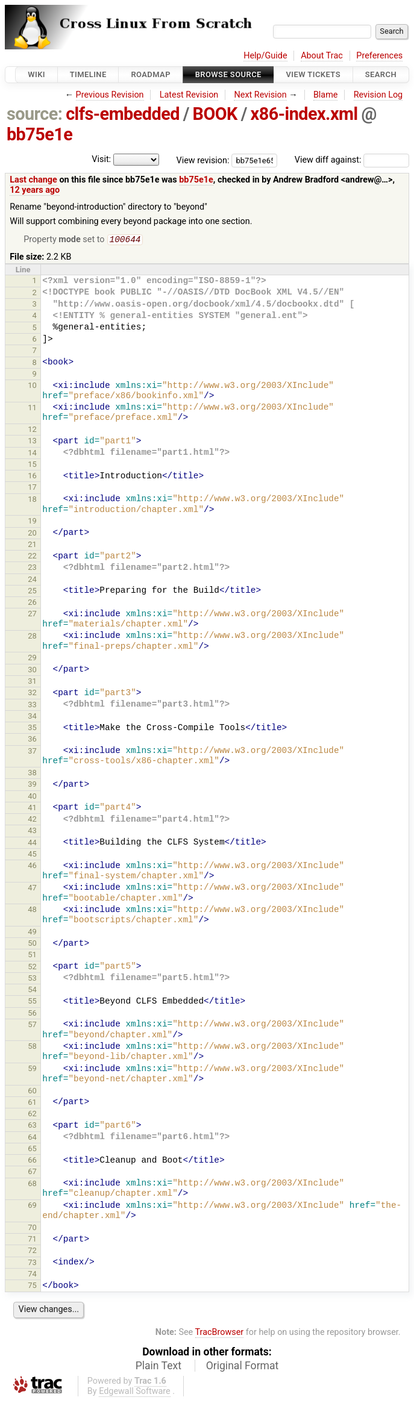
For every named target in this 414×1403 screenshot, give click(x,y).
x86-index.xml (304, 114)
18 (32, 500)
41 (32, 808)
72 (32, 1251)
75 (32, 1286)
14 (32, 453)
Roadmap (151, 74)
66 (32, 1161)
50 (32, 944)
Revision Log (378, 95)
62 (32, 1114)
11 (32, 408)
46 (32, 866)
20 (32, 534)
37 (32, 752)
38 (32, 773)
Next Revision (260, 95)
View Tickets (313, 74)
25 (32, 591)
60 (32, 1091)
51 (32, 955)
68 (32, 1184)
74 (32, 1275)
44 (32, 843)
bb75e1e (39, 134)
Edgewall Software (135, 1392)
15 (32, 465)
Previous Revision (110, 95)
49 (32, 932)
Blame (325, 95)
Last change (33, 180)
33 (32, 705)
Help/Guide (265, 56)
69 (32, 1206)
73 (32, 1263)
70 (32, 1228)
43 (32, 831)
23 (32, 568)
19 (32, 522)
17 (32, 488)
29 (32, 658)
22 (32, 556)
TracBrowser (219, 1333)
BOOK (215, 114)
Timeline (88, 74)
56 (32, 1014)
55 (32, 1002)
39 (32, 785)
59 (32, 1069)
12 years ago (35, 190)
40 (32, 797)
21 (32, 545)
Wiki (36, 74)
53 (32, 979)
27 (32, 614)
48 (32, 910)
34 (32, 717)
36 (32, 740)
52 (32, 967)
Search (381, 74)
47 (32, 888)
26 (32, 603)
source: (35, 114)
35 (32, 728)
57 (32, 1025)
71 (32, 1240)
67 (32, 1172)
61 (32, 1103)
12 (32, 430)
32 (32, 693)
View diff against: (352, 160)
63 (32, 1126)
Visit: (101, 159)
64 (32, 1138)
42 (32, 820)
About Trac (322, 56)
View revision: (203, 160)
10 (32, 386)
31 (32, 682)
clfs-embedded (123, 114)
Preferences (379, 56)
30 (32, 670)
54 (32, 990)
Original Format (242, 1367)
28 (32, 637)
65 (32, 1149)
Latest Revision (189, 95)
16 (32, 476)
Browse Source (228, 74)
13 (32, 441)
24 (32, 580)
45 (32, 855)
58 (32, 1047)
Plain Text (158, 1367)
